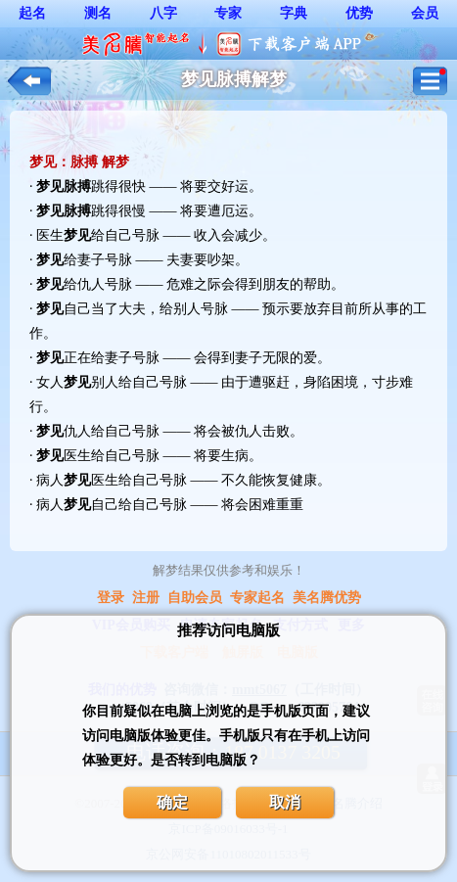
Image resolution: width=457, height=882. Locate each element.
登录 (110, 597)
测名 (98, 13)
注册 (146, 597)
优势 (359, 13)
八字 (163, 13)
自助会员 (194, 597)
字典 (293, 13)
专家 (228, 13)
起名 (32, 13)
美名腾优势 (327, 597)
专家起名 (257, 597)
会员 (424, 13)
